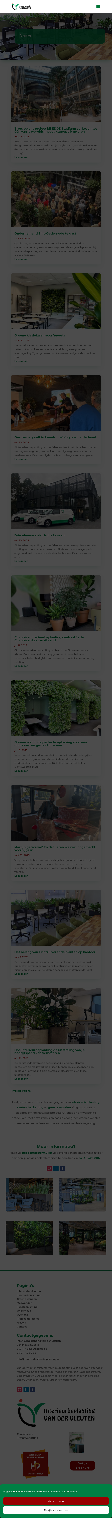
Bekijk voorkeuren (56, 1510)
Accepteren (56, 1501)
